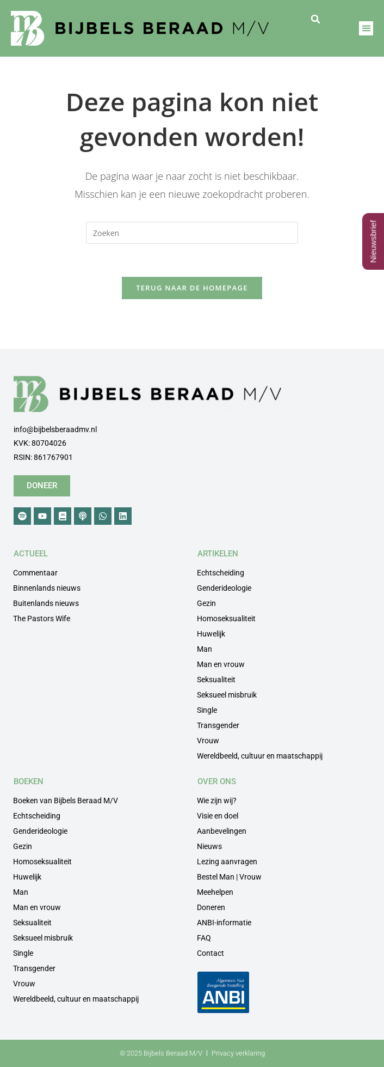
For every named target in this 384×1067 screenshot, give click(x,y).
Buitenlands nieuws (46, 603)
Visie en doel (217, 815)
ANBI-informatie (224, 922)
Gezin (206, 603)
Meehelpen (215, 892)
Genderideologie (224, 588)
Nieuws (209, 846)
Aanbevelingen (221, 831)
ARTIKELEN (217, 554)
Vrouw (208, 740)
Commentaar (35, 572)
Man (204, 649)
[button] (315, 19)
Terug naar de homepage (192, 288)
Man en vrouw (221, 664)
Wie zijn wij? (217, 800)
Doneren (211, 907)
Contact (210, 953)
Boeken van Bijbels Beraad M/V (65, 800)
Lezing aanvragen (227, 861)
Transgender (218, 725)
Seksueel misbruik (227, 694)
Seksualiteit (216, 679)
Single (207, 710)
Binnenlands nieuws (46, 588)
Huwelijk (211, 633)
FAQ (204, 937)
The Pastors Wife (41, 618)
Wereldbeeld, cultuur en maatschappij (260, 755)
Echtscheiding (220, 572)
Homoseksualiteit (226, 618)
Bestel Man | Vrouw (229, 876)
